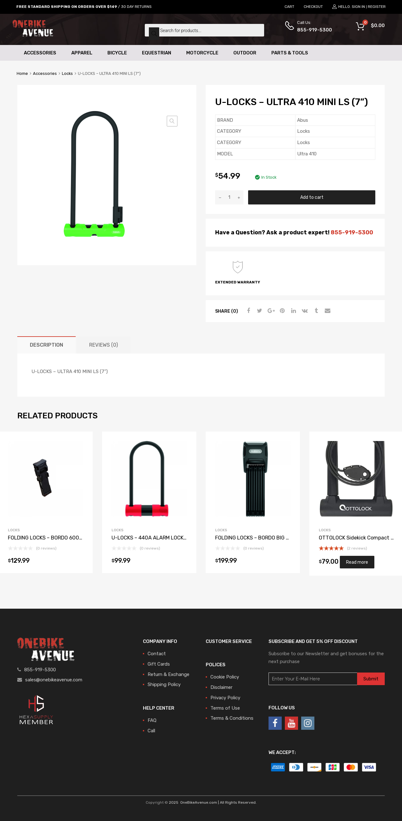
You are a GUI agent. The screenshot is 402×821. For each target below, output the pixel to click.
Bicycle (117, 53)
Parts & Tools (289, 53)
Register (377, 6)
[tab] (46, 345)
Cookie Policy (224, 677)
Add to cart (311, 197)
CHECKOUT (313, 6)
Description (46, 345)
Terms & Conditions (231, 718)
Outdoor (244, 53)
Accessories (40, 53)
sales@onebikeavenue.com (53, 680)
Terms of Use (225, 708)
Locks (67, 73)
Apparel (81, 53)
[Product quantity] (229, 197)
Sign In (358, 6)
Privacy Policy (225, 698)
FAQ (152, 720)
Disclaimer (221, 687)
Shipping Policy (164, 684)
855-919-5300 (312, 30)
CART (289, 6)
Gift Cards (159, 664)
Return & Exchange (168, 674)
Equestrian (156, 53)
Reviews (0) (103, 345)
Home (22, 73)
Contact (157, 653)
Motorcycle (202, 53)
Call (151, 731)
